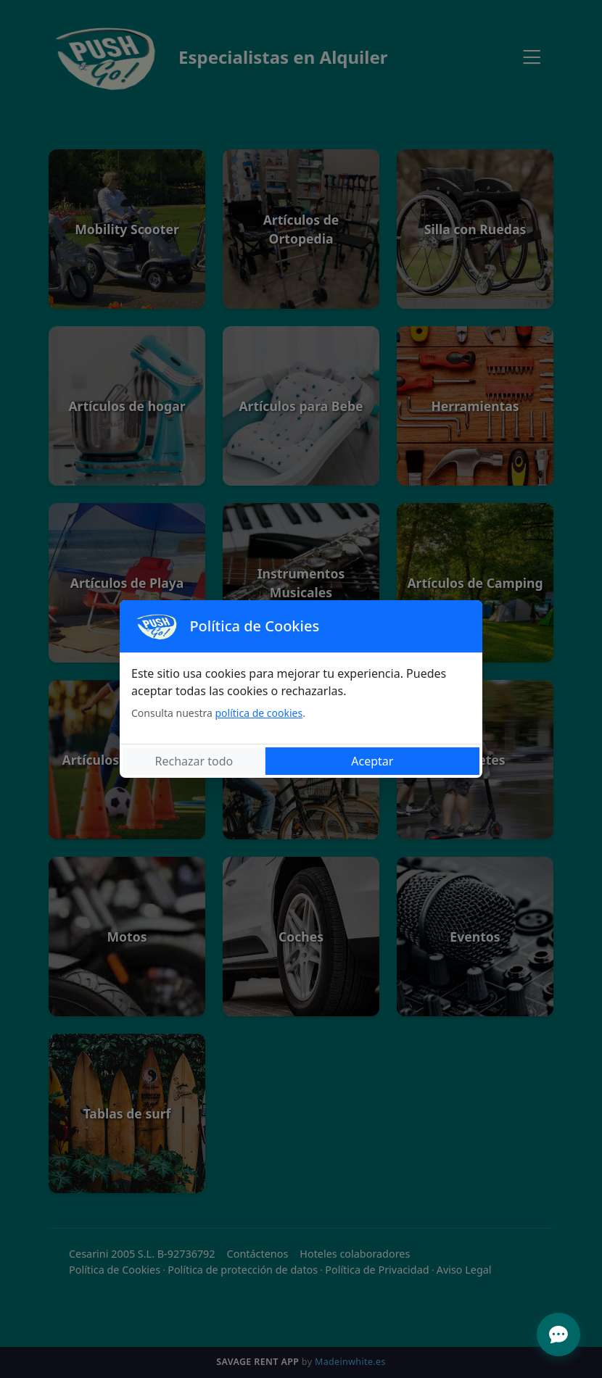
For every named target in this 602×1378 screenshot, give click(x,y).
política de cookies (258, 713)
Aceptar (372, 761)
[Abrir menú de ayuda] (558, 1334)
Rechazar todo (194, 761)
